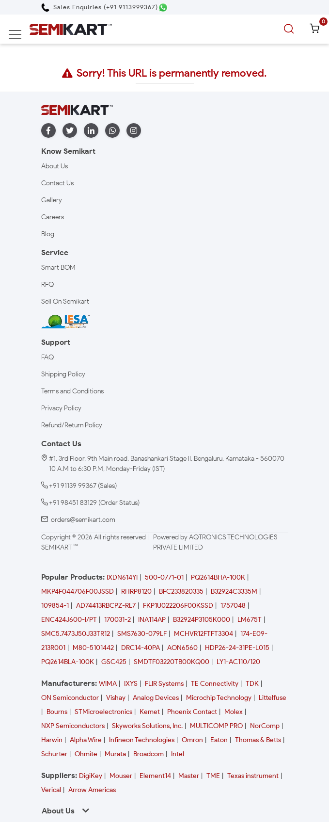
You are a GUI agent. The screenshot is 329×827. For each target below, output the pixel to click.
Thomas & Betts (258, 740)
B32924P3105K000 (201, 620)
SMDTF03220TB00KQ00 (171, 662)
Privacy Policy (61, 408)
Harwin (52, 740)
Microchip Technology (218, 698)
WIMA (108, 684)
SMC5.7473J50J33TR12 (75, 634)
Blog (47, 234)
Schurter (54, 754)
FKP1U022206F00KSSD (178, 605)
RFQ (47, 284)
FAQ (47, 357)
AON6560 (182, 648)
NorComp (265, 726)
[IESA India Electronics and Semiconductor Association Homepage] (65, 321)
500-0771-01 (164, 577)
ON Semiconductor (70, 698)
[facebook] (48, 130)
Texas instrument (253, 776)
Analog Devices (156, 698)
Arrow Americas (92, 790)
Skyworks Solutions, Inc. (147, 726)
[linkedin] (91, 130)
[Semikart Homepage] (71, 28)
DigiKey (90, 776)
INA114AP (152, 620)
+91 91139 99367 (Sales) (83, 486)
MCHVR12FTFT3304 (203, 634)
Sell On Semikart (65, 301)
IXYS (131, 684)
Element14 (155, 776)
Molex (233, 712)
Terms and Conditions (72, 391)
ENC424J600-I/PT (69, 620)
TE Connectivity (214, 684)
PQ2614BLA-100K (67, 662)
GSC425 (113, 662)
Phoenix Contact (192, 712)
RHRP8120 (136, 591)
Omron (192, 740)
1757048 (233, 605)
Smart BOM (58, 267)
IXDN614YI (122, 577)
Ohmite (86, 754)
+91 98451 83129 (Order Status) (94, 503)
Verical (51, 790)
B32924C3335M (234, 591)
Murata (115, 754)
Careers (52, 217)
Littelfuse (272, 698)
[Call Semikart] (99, 7)
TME (213, 776)
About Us (54, 166)
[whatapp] (112, 130)
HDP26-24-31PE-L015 (237, 648)
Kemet (150, 712)
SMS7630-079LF (142, 634)
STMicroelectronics (103, 712)
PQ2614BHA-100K (218, 577)
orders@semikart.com (83, 520)
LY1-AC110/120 (238, 662)
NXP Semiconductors (73, 726)
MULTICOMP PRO (216, 726)
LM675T (249, 620)
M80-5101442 (93, 648)
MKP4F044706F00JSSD (77, 591)
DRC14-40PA (140, 648)
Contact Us (57, 183)
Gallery (51, 200)
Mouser (121, 776)
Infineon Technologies (141, 740)
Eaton (219, 740)
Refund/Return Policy (71, 425)
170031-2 (117, 620)
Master (188, 776)
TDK (252, 684)
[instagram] (133, 130)
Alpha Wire (86, 740)
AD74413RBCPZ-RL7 (106, 605)
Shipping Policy (63, 374)
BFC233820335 (181, 591)
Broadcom (148, 754)
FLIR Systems (164, 684)
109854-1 (55, 605)
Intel (177, 754)
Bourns (57, 712)
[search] (290, 29)
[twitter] (70, 130)
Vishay (115, 698)
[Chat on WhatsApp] (163, 7)
